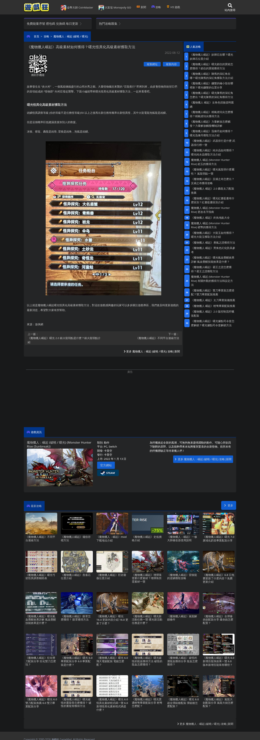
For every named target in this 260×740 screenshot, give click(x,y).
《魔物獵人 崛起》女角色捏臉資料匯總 (212, 104)
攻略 (156, 7)
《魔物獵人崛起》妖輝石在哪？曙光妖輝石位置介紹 (211, 56)
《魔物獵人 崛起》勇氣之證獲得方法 (213, 242)
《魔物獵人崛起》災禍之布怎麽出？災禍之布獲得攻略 (212, 181)
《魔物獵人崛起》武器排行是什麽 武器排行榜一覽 (213, 143)
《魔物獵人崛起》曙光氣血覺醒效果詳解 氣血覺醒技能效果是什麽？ (212, 259)
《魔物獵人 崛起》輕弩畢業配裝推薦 (213, 306)
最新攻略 (36, 506)
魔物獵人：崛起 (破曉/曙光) (70, 36)
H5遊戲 (173, 7)
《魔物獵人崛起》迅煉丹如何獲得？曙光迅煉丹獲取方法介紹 (211, 133)
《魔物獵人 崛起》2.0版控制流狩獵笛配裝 (212, 313)
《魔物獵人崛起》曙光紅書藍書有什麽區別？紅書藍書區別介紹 (212, 200)
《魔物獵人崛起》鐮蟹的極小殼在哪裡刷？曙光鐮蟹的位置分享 (211, 85)
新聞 (141, 7)
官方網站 (106, 465)
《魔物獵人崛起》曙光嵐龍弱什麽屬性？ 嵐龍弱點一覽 (212, 171)
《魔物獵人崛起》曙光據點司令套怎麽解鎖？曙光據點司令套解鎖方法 (212, 323)
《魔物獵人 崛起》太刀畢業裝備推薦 (213, 300)
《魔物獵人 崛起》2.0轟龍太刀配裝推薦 (212, 190)
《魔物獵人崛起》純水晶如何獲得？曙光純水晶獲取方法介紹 (212, 152)
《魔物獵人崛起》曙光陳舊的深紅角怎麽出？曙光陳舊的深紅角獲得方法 (211, 95)
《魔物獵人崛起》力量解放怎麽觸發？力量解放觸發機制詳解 (210, 123)
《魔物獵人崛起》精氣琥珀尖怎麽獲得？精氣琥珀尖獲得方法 (211, 114)
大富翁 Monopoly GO (115, 7)
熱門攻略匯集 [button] (110, 23)
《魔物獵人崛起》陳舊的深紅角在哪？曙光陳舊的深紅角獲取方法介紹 (211, 76)
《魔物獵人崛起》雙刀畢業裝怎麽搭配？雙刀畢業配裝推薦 (212, 292)
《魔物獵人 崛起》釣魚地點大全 (210, 217)
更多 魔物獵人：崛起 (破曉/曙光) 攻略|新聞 (152, 351)
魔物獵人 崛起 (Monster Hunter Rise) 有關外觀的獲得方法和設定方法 (212, 281)
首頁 (36, 36)
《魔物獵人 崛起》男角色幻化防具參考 (213, 250)
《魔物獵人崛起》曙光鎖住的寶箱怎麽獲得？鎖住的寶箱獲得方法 (211, 66)
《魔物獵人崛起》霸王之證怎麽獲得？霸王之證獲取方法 (211, 269)
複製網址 (152, 64)
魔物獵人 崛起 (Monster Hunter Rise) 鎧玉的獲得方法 (210, 162)
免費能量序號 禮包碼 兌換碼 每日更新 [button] (54, 23)
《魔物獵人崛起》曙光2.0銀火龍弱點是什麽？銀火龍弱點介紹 (64, 338)
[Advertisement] (130, 399)
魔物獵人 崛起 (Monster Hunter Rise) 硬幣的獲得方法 (210, 225)
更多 (228, 505)
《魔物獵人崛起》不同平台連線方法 (142, 336)
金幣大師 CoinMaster (77, 7)
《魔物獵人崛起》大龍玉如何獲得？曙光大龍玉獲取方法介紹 (212, 235)
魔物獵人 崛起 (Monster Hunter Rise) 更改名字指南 (210, 210)
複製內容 (171, 64)
